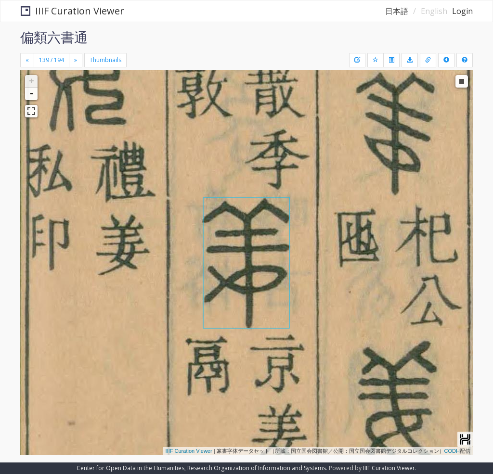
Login (462, 11)
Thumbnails (105, 60)
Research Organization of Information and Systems (256, 468)
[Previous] (27, 60)
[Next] (75, 60)
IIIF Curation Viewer (72, 10)
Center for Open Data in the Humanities (130, 468)
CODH (452, 451)
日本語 (396, 11)
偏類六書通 (54, 37)
